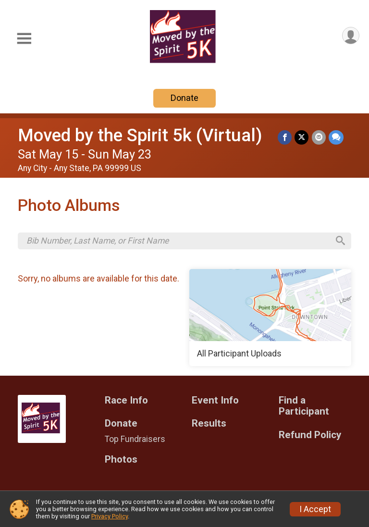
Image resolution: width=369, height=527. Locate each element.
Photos (121, 460)
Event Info (215, 400)
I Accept (315, 509)
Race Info (126, 400)
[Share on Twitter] (302, 137)
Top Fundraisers (135, 440)
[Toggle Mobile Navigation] (24, 39)
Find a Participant (304, 406)
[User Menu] (350, 36)
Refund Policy (310, 435)
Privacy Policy (109, 516)
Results (209, 424)
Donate (184, 98)
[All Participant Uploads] (270, 318)
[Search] (339, 241)
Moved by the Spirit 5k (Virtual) (140, 135)
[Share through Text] (336, 137)
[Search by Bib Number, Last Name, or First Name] (178, 241)
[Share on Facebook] (285, 137)
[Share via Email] (319, 137)
